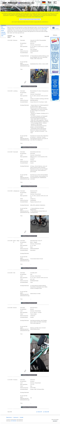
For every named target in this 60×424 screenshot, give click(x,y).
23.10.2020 (10, 40)
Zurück (2, 30)
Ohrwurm (3, 28)
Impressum (15, 417)
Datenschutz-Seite (39, 16)
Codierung (3, 32)
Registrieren (3, 25)
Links (2, 35)
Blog (2, 27)
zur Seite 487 (39, 411)
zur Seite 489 (46, 411)
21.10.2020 (10, 379)
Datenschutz (9, 417)
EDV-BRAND (13, 420)
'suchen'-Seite (44, 28)
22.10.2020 (10, 272)
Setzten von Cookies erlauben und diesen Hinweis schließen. (30, 19)
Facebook (57, 28)
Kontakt (21, 417)
